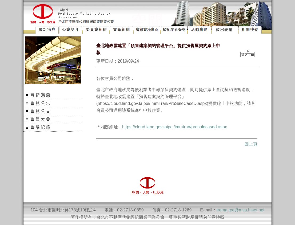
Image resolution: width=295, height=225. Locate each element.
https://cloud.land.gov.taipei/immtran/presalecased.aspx (174, 127)
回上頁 (251, 144)
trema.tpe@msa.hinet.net (241, 210)
